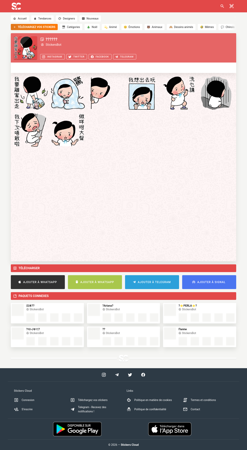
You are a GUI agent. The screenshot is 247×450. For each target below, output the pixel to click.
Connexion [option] (24, 400)
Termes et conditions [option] (199, 400)
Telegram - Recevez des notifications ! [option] (88, 409)
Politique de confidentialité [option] (146, 409)
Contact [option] (191, 409)
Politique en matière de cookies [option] (149, 400)
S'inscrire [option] (23, 409)
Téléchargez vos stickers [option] (88, 400)
